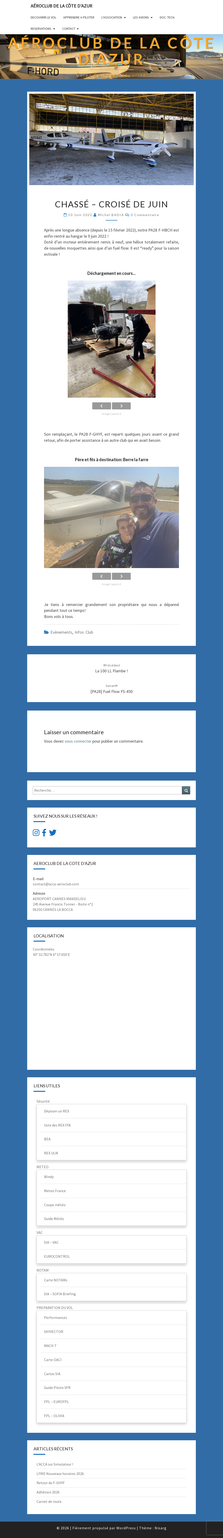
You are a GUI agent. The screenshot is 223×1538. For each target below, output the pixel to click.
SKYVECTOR (53, 1331)
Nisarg (161, 1528)
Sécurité (43, 1101)
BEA (47, 1139)
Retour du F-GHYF (51, 1482)
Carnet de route (49, 1501)
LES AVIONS (141, 17)
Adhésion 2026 (48, 1492)
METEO (42, 1166)
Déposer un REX (56, 1111)
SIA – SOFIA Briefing (60, 1293)
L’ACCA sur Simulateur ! (55, 1464)
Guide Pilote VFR (57, 1387)
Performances (55, 1317)
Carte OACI (53, 1359)
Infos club (84, 632)
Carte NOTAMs (55, 1280)
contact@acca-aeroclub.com (56, 884)
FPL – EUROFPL (56, 1401)
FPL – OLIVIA (54, 1415)
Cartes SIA (52, 1373)
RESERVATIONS (41, 28)
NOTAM (43, 1270)
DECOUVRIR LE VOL (43, 17)
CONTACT (68, 28)
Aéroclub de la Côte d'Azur (61, 6)
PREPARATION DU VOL (55, 1307)
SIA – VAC (51, 1242)
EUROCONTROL (57, 1256)
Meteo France (55, 1190)
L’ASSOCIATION (111, 17)
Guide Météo (54, 1218)
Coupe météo (55, 1204)
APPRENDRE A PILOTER (78, 17)
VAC (40, 1232)
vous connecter (78, 741)
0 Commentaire (145, 215)
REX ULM (51, 1153)
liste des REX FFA (57, 1125)
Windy (49, 1176)
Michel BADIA (111, 215)
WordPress (126, 1528)
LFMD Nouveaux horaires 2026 (60, 1473)
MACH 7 (50, 1345)
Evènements (61, 632)
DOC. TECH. (167, 17)
